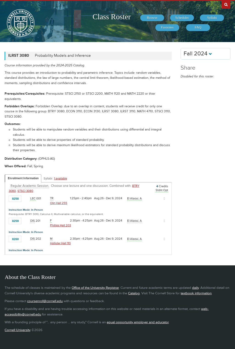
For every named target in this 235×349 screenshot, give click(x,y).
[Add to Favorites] (25, 198)
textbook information (196, 293)
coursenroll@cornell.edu (45, 301)
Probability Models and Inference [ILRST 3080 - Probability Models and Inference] (63, 55)
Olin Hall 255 (58, 203)
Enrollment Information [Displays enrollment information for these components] (23, 178)
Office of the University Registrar (95, 288)
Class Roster (111, 17)
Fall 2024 (198, 53)
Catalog (134, 293)
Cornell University (18, 330)
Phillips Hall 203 (60, 225)
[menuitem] (152, 17)
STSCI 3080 (25, 191)
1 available (60, 178)
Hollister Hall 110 (60, 243)
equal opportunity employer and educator (138, 322)
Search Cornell (226, 4)
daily (195, 288)
